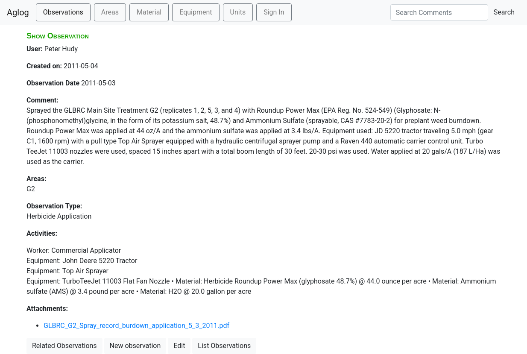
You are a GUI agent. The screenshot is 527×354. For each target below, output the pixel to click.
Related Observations (64, 346)
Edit (179, 346)
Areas (110, 12)
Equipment (195, 12)
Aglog (18, 12)
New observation (135, 346)
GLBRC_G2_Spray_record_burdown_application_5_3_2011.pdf (136, 326)
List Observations (224, 346)
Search (504, 12)
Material (149, 12)
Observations (63, 12)
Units (238, 12)
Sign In (274, 12)
